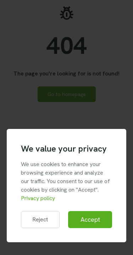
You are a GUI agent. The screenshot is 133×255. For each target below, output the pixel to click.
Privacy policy (38, 198)
